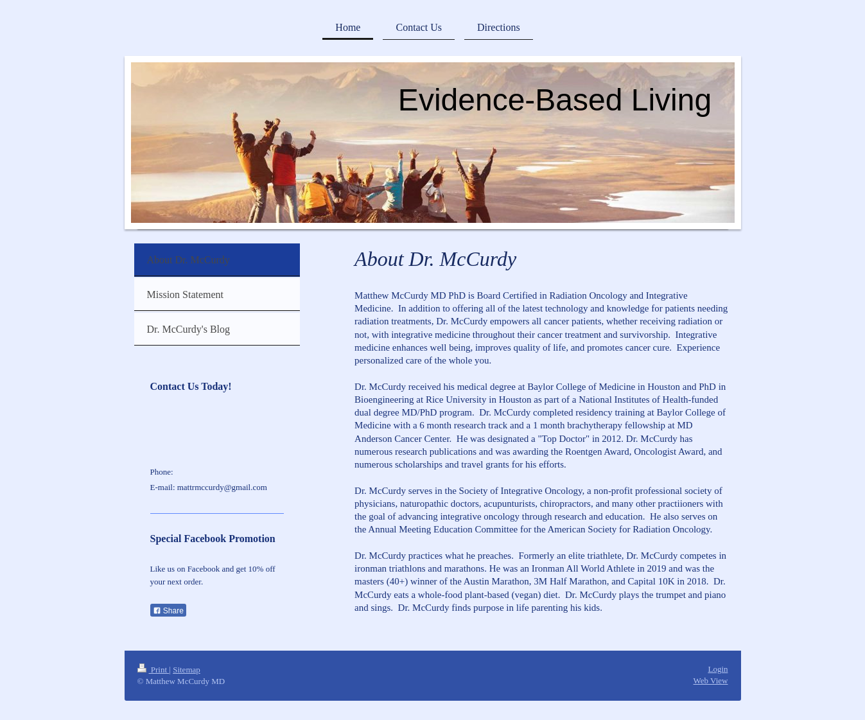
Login (718, 669)
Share (168, 610)
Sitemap (186, 669)
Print (153, 669)
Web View (711, 680)
